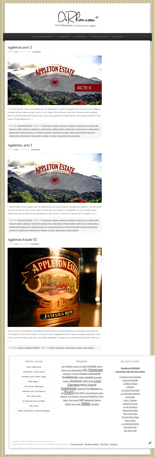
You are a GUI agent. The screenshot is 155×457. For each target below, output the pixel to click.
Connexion (113, 444)
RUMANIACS (118, 37)
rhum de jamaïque (74, 136)
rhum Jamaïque (89, 348)
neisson (81, 388)
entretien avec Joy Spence (33, 391)
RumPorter (130, 397)
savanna (89, 400)
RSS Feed (104, 444)
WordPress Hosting (91, 444)
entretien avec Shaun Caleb (34, 377)
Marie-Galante (88, 384)
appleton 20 (72, 126)
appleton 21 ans (82, 126)
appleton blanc (57, 223)
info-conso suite (34, 396)
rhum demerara (91, 393)
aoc (63, 366)
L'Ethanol (130, 387)
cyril (16, 51)
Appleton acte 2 (20, 47)
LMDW (85, 381)
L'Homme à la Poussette (130, 377)
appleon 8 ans (47, 126)
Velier (85, 404)
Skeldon (97, 400)
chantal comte (66, 370)
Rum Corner (130, 420)
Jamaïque (45, 136)
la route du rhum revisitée (34, 401)
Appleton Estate (70, 348)
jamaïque (20, 348)
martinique (68, 388)
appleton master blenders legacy (20, 227)
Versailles (95, 404)
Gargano (83, 373)
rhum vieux (74, 400)
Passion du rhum (130, 404)
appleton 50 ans (46, 129)
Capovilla (91, 366)
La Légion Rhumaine (130, 390)
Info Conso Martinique (33, 386)
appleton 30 (27, 129)
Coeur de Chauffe (130, 380)
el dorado (75, 374)
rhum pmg (83, 396)
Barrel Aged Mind (130, 410)
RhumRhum (93, 396)
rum (81, 400)
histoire (66, 381)
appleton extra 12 (82, 129)
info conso (33, 406)
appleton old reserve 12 (28, 132)
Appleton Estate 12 (22, 239)
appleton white (14, 136)
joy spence (53, 136)
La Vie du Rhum (130, 407)
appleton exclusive (58, 129)
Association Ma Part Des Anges (130, 371)
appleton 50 (36, 129)
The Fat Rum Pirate (130, 417)
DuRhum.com (77, 18)
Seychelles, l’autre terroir (34, 372)
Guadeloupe (70, 377)
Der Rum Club (130, 430)
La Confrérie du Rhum (130, 394)
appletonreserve (25, 136)
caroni (99, 366)
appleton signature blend (77, 132)
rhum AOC (79, 393)
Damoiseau (77, 370)
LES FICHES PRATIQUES (42, 37)
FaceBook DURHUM (130, 368)
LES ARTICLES (63, 37)
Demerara (95, 370)
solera (68, 404)
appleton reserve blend (60, 132)
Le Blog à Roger (130, 384)
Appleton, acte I (20, 145)
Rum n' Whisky (130, 400)
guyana (89, 377)
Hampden (98, 377)
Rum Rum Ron (130, 427)
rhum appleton (62, 136)
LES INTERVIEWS (80, 37)
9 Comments (35, 244)
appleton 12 (63, 126)
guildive (81, 377)
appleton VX (91, 132)
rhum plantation (73, 396)
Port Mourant (93, 388)
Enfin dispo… (34, 381)
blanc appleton (36, 136)
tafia (79, 404)
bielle (84, 366)
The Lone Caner (130, 414)
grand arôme (94, 373)
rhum (69, 392)
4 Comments (36, 51)
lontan (90, 381)
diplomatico (67, 374)
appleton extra (70, 129)
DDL (85, 370)
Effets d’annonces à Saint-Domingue (34, 411)
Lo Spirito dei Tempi (130, 424)
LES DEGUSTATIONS (99, 37)
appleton (56, 126)
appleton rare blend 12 (44, 132)
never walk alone (33, 367)
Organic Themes (77, 444)
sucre (74, 404)
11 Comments (35, 149)
